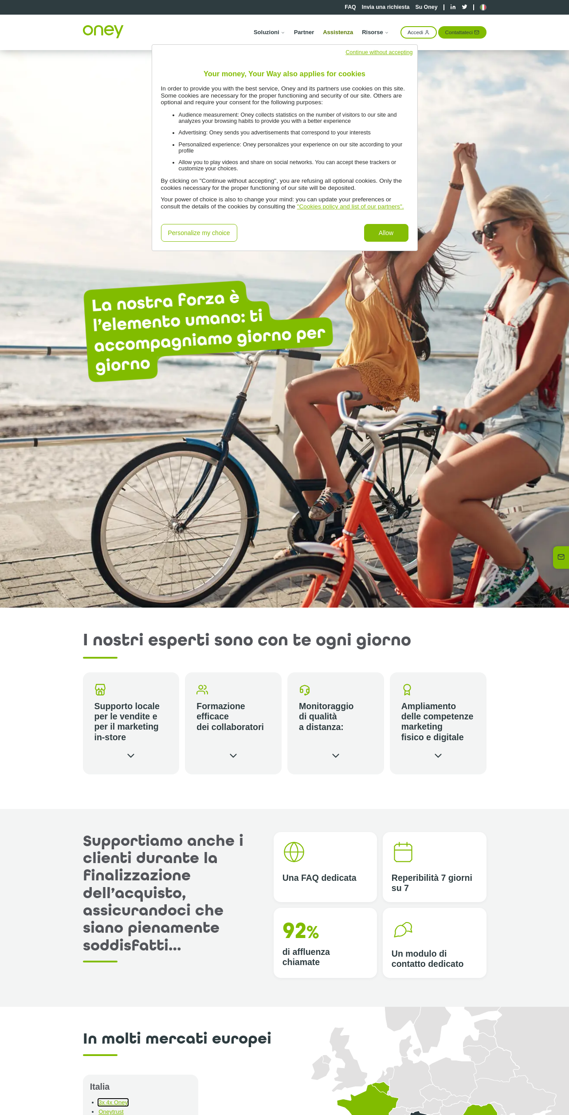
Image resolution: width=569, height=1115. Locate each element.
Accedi (419, 32)
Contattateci (462, 32)
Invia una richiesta (386, 7)
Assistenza (338, 32)
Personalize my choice (199, 232)
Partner (304, 32)
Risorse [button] (375, 32)
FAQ (350, 7)
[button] (483, 7)
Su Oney (426, 7)
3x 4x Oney (113, 1102)
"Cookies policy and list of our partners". (350, 206)
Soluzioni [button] (269, 32)
